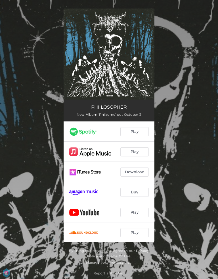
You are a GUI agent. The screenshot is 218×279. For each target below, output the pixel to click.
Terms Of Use (119, 256)
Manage (93, 262)
